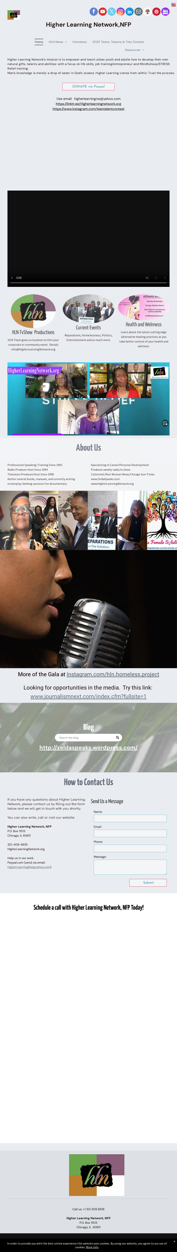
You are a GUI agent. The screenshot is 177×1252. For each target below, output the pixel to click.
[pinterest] (156, 12)
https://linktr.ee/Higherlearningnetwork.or (87, 104)
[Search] (88, 737)
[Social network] (147, 12)
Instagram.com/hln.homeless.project (113, 674)
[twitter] (112, 12)
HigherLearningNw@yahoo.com (28, 867)
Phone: (98, 842)
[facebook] (94, 12)
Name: (98, 812)
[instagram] (121, 12)
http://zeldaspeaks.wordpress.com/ (88, 747)
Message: (100, 857)
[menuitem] (39, 41)
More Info (92, 1247)
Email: (98, 827)
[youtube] (103, 12)
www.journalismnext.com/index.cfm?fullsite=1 (88, 697)
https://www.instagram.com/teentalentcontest (89, 109)
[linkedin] (129, 12)
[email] (138, 12)
